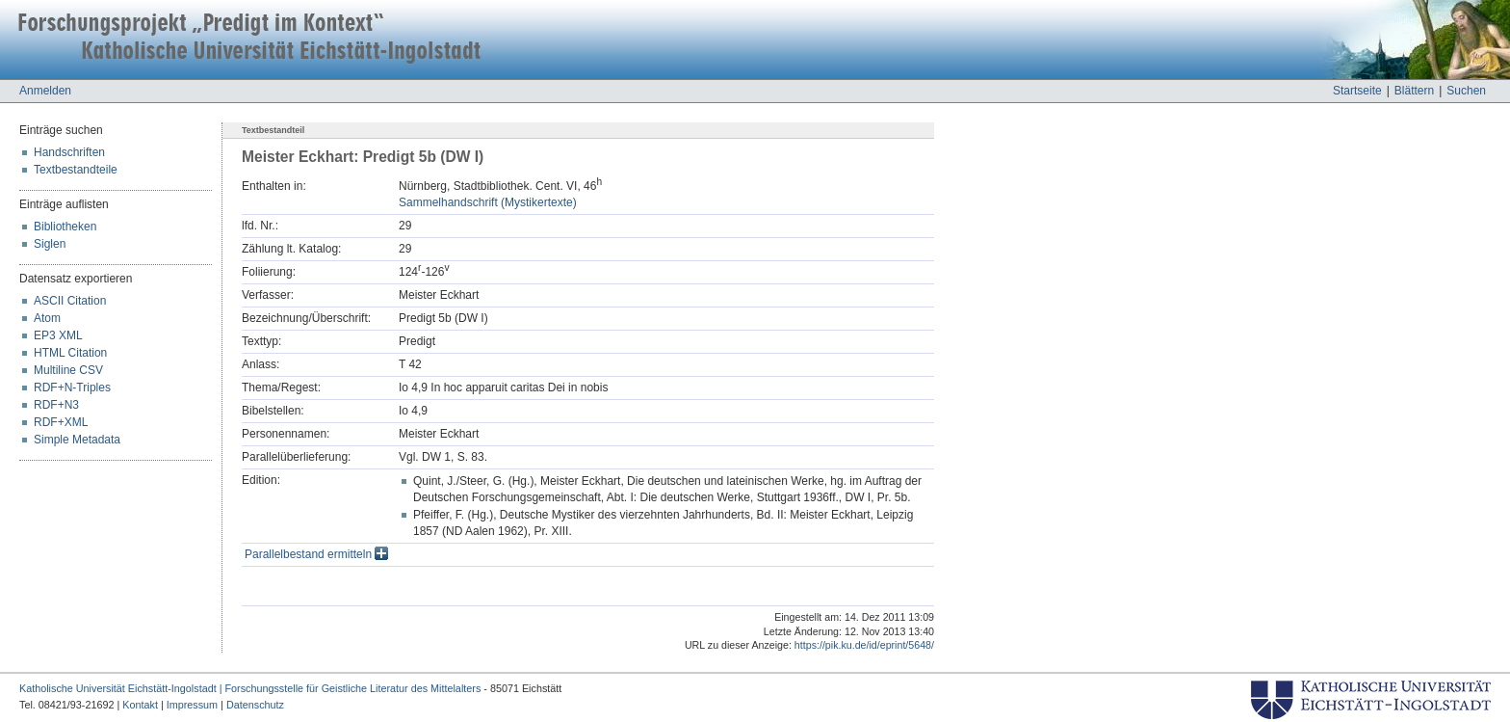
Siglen (49, 244)
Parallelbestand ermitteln (316, 554)
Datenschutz (255, 704)
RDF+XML (61, 422)
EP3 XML (58, 335)
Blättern (1414, 90)
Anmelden (45, 90)
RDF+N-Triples (72, 387)
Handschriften (69, 152)
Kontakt (140, 704)
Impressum (192, 704)
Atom (47, 318)
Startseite (1357, 90)
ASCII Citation (70, 301)
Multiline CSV (68, 370)
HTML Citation (70, 353)
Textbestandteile (75, 169)
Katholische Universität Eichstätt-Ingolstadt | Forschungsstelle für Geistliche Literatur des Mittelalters (250, 688)
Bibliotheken (65, 226)
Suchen (1466, 90)
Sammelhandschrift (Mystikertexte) (488, 202)
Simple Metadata (77, 439)
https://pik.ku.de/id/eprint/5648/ (864, 645)
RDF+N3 (56, 405)
